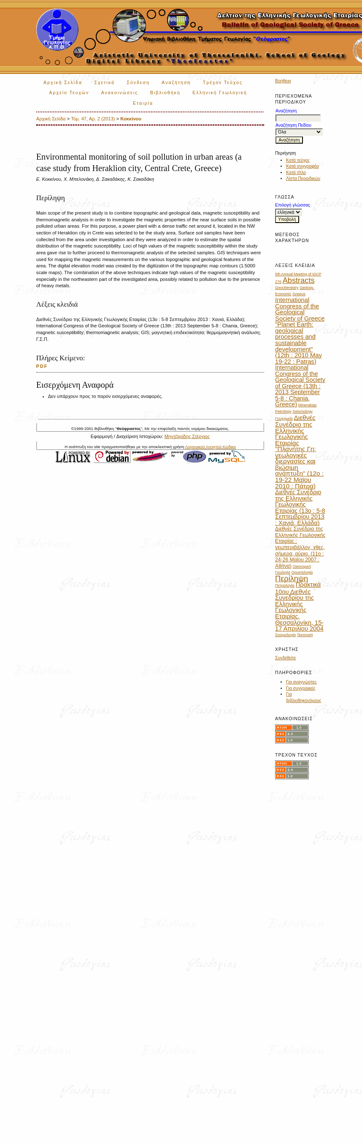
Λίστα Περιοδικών (303, 178)
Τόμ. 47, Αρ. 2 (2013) (93, 118)
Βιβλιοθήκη (165, 92)
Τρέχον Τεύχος (223, 82)
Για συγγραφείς (301, 688)
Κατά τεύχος (298, 160)
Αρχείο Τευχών (69, 92)
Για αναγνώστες (301, 682)
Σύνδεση (138, 82)
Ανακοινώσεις (119, 92)
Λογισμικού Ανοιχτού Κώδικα (210, 446)
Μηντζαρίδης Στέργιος (187, 436)
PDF (42, 366)
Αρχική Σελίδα (62, 82)
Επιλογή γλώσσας (292, 205)
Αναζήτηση (176, 82)
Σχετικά (104, 82)
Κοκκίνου (130, 118)
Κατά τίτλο (296, 172)
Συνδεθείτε (285, 658)
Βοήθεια (283, 81)
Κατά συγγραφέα (302, 166)
